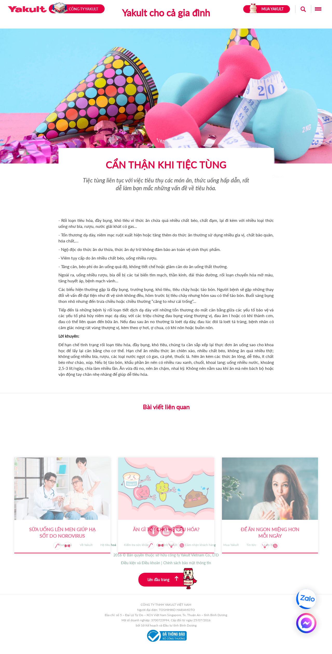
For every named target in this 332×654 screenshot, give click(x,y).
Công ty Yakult (74, 8)
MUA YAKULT (266, 9)
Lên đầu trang (170, 580)
